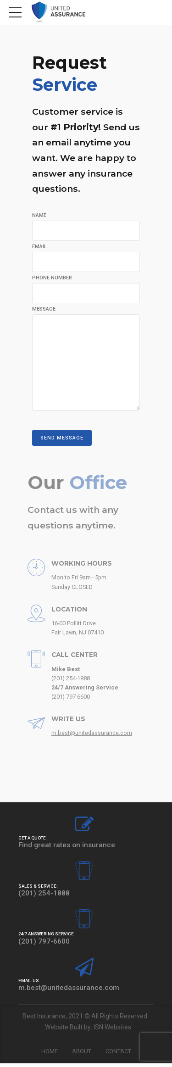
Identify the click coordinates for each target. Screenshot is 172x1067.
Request (71, 73)
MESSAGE (43, 310)
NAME (39, 215)
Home (49, 1054)
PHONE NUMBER (52, 278)
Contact (118, 1054)
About (81, 1054)
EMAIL (39, 247)
